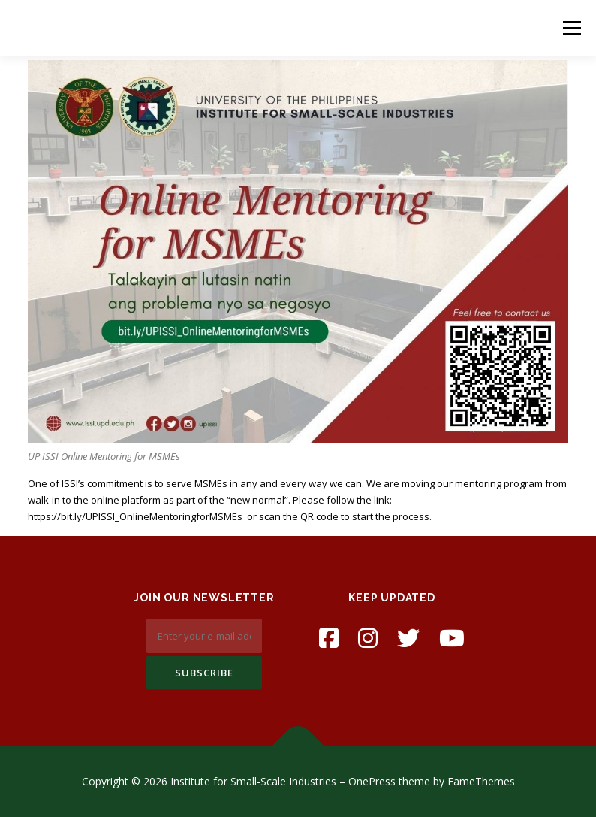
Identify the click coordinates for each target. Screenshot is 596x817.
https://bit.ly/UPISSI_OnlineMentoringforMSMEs (135, 516)
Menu (571, 28)
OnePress (372, 781)
